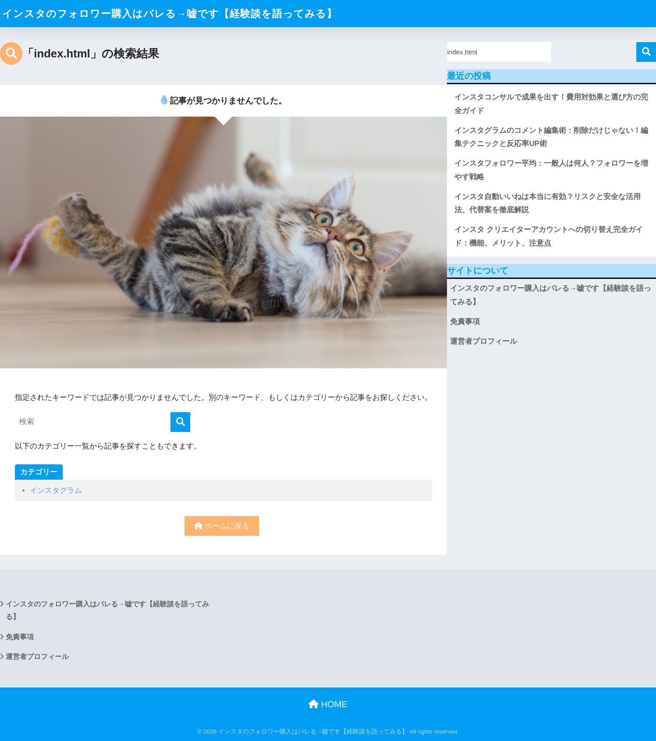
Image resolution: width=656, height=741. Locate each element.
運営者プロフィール (483, 341)
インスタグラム (56, 490)
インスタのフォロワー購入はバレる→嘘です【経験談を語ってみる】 (169, 13)
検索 (646, 52)
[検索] (180, 422)
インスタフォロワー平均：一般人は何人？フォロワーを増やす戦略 (551, 170)
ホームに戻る (221, 526)
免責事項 (465, 321)
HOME (328, 704)
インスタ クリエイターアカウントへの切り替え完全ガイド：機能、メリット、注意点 (548, 236)
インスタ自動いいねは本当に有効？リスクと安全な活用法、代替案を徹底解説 (547, 203)
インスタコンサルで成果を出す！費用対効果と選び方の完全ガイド (551, 104)
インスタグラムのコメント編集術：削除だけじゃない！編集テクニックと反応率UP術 (551, 137)
